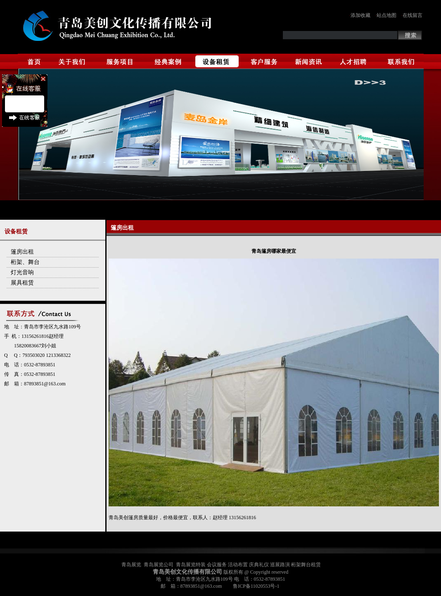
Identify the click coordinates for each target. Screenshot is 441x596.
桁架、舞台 (25, 262)
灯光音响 (22, 272)
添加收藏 (360, 15)
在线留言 (412, 15)
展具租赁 (22, 283)
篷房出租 (22, 252)
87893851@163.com (45, 384)
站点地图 (386, 15)
